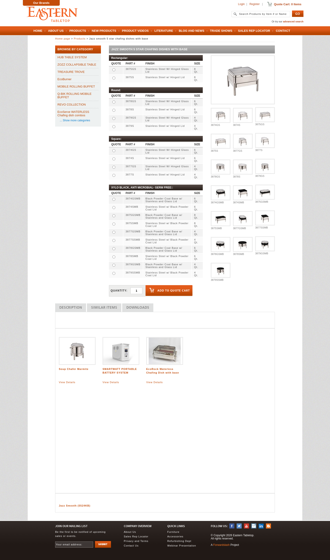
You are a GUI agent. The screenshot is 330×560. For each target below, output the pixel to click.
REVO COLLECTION (71, 104)
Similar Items (104, 308)
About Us (56, 30)
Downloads (137, 308)
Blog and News (191, 30)
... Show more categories (75, 120)
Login (241, 4)
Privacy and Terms (136, 541)
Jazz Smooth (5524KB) (74, 505)
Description (70, 308)
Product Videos (135, 30)
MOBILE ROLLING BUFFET (76, 86)
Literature (163, 30)
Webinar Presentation (181, 545)
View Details (67, 382)
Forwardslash (221, 545)
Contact (283, 30)
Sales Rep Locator (254, 30)
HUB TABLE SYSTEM (72, 57)
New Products (104, 30)
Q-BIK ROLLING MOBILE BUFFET (74, 95)
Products (77, 30)
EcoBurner (64, 79)
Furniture (173, 532)
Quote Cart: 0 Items (287, 4)
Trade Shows (221, 30)
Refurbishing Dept (179, 541)
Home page (62, 38)
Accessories (175, 536)
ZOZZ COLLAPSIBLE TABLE (76, 64)
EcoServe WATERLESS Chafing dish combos (73, 113)
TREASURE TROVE (71, 72)
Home (37, 30)
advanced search (293, 21)
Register (254, 4)
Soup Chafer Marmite (74, 369)
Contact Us (131, 545)
